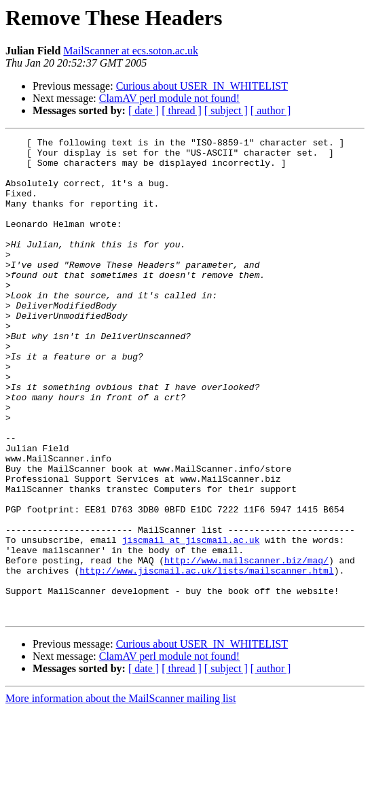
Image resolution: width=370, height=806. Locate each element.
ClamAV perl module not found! (169, 98)
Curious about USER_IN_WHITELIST (202, 86)
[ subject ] (226, 110)
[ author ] (271, 110)
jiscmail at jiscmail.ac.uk (191, 621)
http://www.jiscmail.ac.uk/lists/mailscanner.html (206, 658)
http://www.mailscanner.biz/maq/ (246, 645)
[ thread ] (182, 110)
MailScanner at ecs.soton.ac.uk (130, 50)
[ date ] (143, 110)
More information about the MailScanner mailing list (120, 794)
